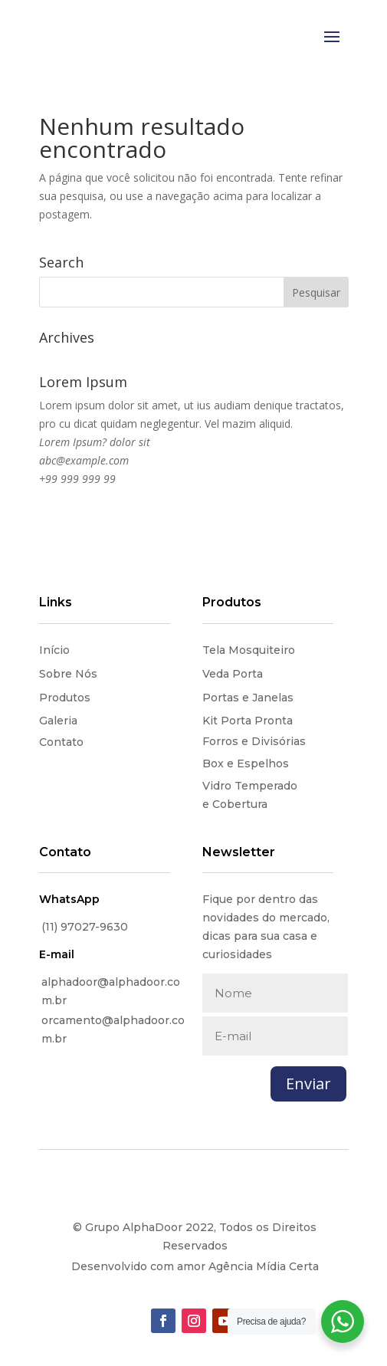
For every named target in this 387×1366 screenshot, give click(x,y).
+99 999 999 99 (77, 478)
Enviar (308, 1083)
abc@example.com (84, 460)
